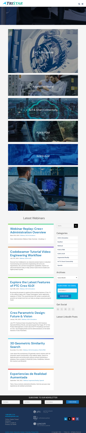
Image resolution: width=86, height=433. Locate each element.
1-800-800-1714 (10, 414)
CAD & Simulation (63, 238)
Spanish (60, 265)
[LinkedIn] (58, 309)
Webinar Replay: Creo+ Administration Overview (28, 230)
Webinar (22, 235)
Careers (7, 432)
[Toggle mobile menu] (82, 4)
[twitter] (69, 418)
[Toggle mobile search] (79, 4)
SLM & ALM (61, 253)
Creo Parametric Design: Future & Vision (27, 314)
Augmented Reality (63, 257)
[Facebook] (69, 309)
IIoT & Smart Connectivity (65, 261)
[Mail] (73, 309)
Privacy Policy (34, 432)
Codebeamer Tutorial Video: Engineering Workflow (30, 253)
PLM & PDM (61, 249)
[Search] (76, 226)
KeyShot (60, 242)
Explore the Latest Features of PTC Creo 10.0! (30, 284)
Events (11, 432)
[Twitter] (61, 309)
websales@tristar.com (12, 416)
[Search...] (65, 226)
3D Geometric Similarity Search (27, 345)
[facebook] (77, 418)
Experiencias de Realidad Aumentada (28, 375)
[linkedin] (65, 418)
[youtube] (73, 418)
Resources (17, 432)
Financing (27, 432)
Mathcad (60, 246)
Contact (22, 432)
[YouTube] (65, 309)
